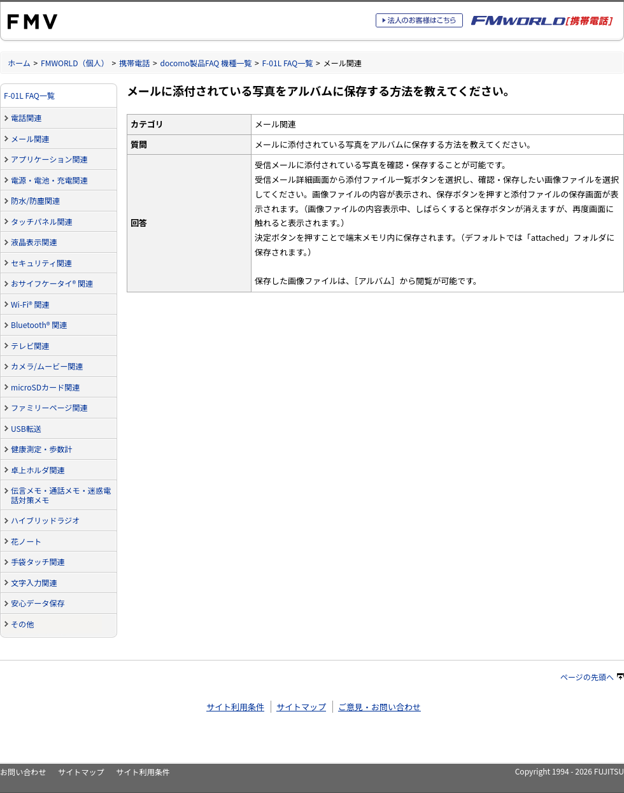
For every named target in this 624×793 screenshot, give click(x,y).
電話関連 (26, 117)
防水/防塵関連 (35, 200)
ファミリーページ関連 (49, 407)
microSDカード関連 (45, 387)
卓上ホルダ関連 (38, 469)
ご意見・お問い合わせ (379, 707)
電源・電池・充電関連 (49, 180)
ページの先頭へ (592, 676)
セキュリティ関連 (41, 262)
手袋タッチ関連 (38, 561)
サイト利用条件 (235, 707)
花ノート (26, 541)
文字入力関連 (34, 582)
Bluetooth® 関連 (39, 324)
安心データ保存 (38, 602)
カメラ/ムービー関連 (47, 366)
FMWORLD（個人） (75, 62)
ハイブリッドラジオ (45, 520)
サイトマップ (301, 707)
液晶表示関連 (34, 241)
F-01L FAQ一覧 (287, 62)
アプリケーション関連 (49, 159)
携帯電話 (134, 62)
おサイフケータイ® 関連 (52, 283)
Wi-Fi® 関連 (30, 304)
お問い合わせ (23, 771)
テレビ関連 (30, 345)
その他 (22, 623)
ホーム (19, 62)
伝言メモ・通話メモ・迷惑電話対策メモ (61, 495)
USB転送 (26, 428)
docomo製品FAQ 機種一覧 (206, 62)
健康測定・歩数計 (42, 448)
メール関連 (30, 138)
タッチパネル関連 (42, 221)
